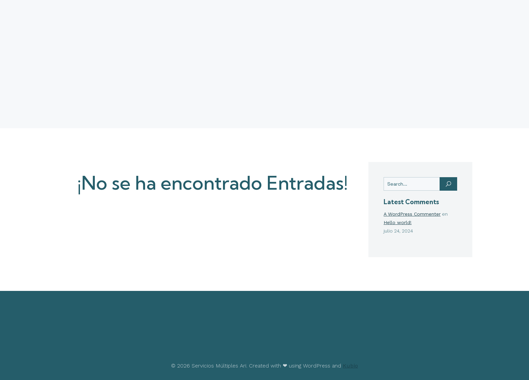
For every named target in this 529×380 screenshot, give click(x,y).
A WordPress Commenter (412, 214)
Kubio (350, 365)
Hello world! (398, 222)
